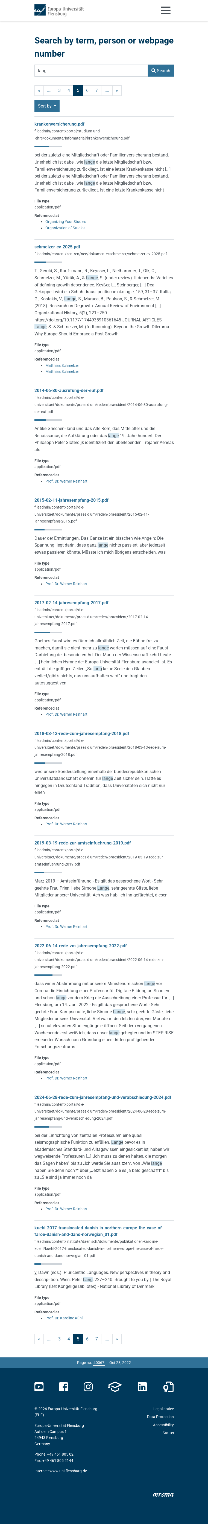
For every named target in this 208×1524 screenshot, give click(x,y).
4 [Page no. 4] (69, 90)
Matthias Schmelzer (62, 365)
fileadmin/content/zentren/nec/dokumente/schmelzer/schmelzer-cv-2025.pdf (100, 254)
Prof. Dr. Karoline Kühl (64, 1318)
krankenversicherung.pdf (59, 124)
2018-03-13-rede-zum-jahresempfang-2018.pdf (81, 733)
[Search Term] (91, 71)
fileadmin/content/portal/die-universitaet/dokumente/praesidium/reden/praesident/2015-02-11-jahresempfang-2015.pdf (91, 514)
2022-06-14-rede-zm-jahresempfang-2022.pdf (80, 945)
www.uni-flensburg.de (68, 1471)
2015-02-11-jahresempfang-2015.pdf (71, 500)
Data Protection (160, 1417)
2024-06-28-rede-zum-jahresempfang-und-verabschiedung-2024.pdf (102, 1097)
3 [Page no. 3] (59, 90)
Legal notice (163, 1409)
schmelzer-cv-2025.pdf (57, 246)
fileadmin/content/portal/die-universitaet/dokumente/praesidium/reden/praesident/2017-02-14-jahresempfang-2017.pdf (91, 617)
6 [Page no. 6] (87, 90)
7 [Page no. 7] (96, 90)
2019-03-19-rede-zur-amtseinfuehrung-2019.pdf (82, 843)
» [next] (117, 90)
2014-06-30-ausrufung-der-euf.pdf (69, 390)
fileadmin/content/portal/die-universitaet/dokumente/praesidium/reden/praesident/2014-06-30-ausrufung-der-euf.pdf (101, 404)
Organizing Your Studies (65, 221)
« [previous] (39, 90)
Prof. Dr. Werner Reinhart (66, 481)
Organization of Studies (65, 228)
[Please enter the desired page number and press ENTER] (99, 1362)
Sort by (45, 106)
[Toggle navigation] (165, 10)
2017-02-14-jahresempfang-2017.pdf (71, 602)
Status (168, 1433)
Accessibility (163, 1425)
